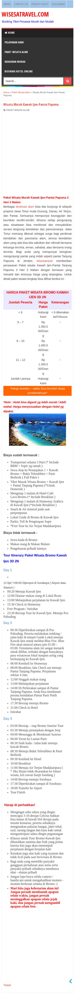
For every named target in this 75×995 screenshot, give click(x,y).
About (7, 4)
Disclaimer (58, 4)
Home (10, 32)
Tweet (7, 985)
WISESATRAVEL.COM (25, 14)
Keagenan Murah (15, 62)
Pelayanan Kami (14, 42)
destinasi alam (25, 206)
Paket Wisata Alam (16, 52)
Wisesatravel (45, 261)
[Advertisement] (37, 153)
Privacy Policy (39, 4)
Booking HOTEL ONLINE (19, 71)
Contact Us (21, 4)
